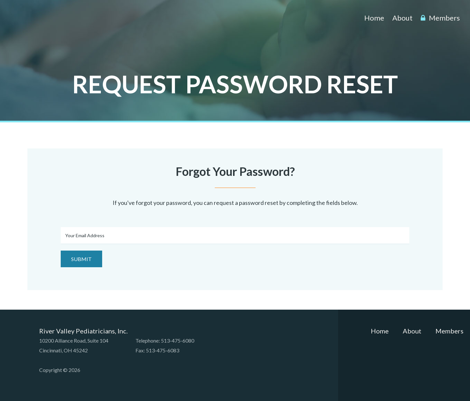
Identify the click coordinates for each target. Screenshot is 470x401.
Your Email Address (84, 235)
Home (374, 17)
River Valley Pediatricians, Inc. (69, 20)
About (402, 17)
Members (440, 17)
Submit (81, 259)
